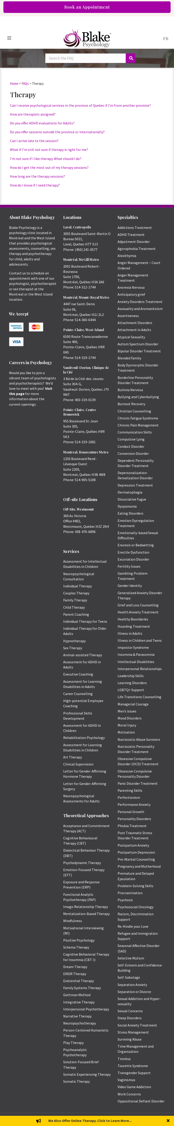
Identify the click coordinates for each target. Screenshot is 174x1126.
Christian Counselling (134, 411)
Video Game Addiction (134, 1087)
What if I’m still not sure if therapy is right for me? (49, 149)
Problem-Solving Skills (135, 886)
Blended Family (129, 358)
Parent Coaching (76, 614)
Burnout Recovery (131, 404)
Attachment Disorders (135, 322)
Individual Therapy (77, 586)
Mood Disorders (130, 718)
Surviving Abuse (130, 1039)
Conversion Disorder (133, 453)
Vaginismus (126, 1080)
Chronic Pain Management (138, 425)
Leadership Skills (131, 675)
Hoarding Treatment (134, 626)
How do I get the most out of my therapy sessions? (49, 167)
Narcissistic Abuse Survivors (139, 739)
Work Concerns (129, 1094)
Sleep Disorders (130, 1018)
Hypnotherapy (74, 641)
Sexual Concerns (130, 1011)
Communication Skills (135, 432)
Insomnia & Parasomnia (136, 654)
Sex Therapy (72, 648)
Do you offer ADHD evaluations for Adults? (42, 123)
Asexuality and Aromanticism (140, 308)
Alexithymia (127, 255)
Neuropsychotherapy (79, 1023)
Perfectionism (129, 797)
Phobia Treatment (132, 825)
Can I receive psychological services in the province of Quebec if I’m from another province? (80, 105)
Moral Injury (127, 725)
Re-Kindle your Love (133, 926)
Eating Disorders (130, 513)
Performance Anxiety (134, 804)
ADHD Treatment (131, 234)
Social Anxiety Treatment (137, 1025)
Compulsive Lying (131, 439)
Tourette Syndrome (133, 1065)
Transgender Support (134, 1072)
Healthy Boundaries (133, 619)
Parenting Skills (130, 790)
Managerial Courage (133, 704)
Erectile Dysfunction (133, 552)
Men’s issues (127, 711)
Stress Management (133, 1032)
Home (14, 83)
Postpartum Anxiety (133, 845)
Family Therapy (75, 600)
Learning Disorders (132, 682)
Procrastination (130, 893)
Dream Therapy (75, 966)
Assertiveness (128, 315)
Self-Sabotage (129, 977)
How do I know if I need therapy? (35, 185)
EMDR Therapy (74, 973)
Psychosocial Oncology (135, 907)
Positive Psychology (78, 940)
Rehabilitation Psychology (84, 737)
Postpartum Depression (136, 852)
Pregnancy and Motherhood (139, 866)
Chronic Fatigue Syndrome (138, 418)
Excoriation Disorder (133, 559)
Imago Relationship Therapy (85, 906)
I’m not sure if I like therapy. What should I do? (45, 158)
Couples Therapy (76, 593)
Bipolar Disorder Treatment (139, 351)
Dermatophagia (130, 492)
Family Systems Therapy (82, 988)
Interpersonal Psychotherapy (86, 1009)
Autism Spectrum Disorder (138, 344)
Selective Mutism (131, 958)
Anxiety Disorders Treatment (140, 301)
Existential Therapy (78, 980)
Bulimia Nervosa (130, 389)
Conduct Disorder (131, 446)
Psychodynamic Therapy (82, 862)
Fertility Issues (129, 566)
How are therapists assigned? (33, 114)
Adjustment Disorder (134, 241)
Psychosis (125, 900)
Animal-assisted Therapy (82, 655)
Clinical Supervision (78, 764)
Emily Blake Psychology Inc (32, 1119)
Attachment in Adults (134, 329)
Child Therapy (74, 607)
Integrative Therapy (78, 1002)
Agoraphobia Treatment (137, 248)
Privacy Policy (157, 1119)
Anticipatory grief (131, 294)
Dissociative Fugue (132, 499)
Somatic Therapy (76, 1081)
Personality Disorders (134, 818)
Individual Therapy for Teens (85, 621)
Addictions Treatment (135, 227)
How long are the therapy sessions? (37, 176)
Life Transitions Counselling (139, 697)
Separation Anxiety (132, 984)
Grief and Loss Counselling (138, 605)
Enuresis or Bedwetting (136, 545)
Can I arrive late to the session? (34, 140)
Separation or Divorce (134, 991)
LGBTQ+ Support (131, 690)
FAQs (25, 83)
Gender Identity (130, 585)
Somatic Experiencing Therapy (87, 1074)
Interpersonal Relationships (140, 668)
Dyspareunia (127, 506)
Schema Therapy (76, 947)
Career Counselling (78, 693)
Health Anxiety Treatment (138, 612)
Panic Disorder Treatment (138, 783)
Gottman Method (76, 995)
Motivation (126, 732)
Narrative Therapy (77, 1016)
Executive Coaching (78, 674)
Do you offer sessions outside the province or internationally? (57, 132)
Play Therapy (73, 1042)
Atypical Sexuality (131, 337)
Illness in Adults (130, 633)
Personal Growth (131, 811)
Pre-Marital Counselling (136, 859)
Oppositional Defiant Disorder (141, 1101)
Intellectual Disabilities (136, 661)
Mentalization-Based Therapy (86, 913)
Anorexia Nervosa (131, 287)
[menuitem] (166, 38)
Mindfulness (72, 920)
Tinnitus (124, 1058)
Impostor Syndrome (133, 647)
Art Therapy (72, 757)
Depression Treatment (135, 485)
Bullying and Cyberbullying (138, 397)
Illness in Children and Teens (140, 640)
